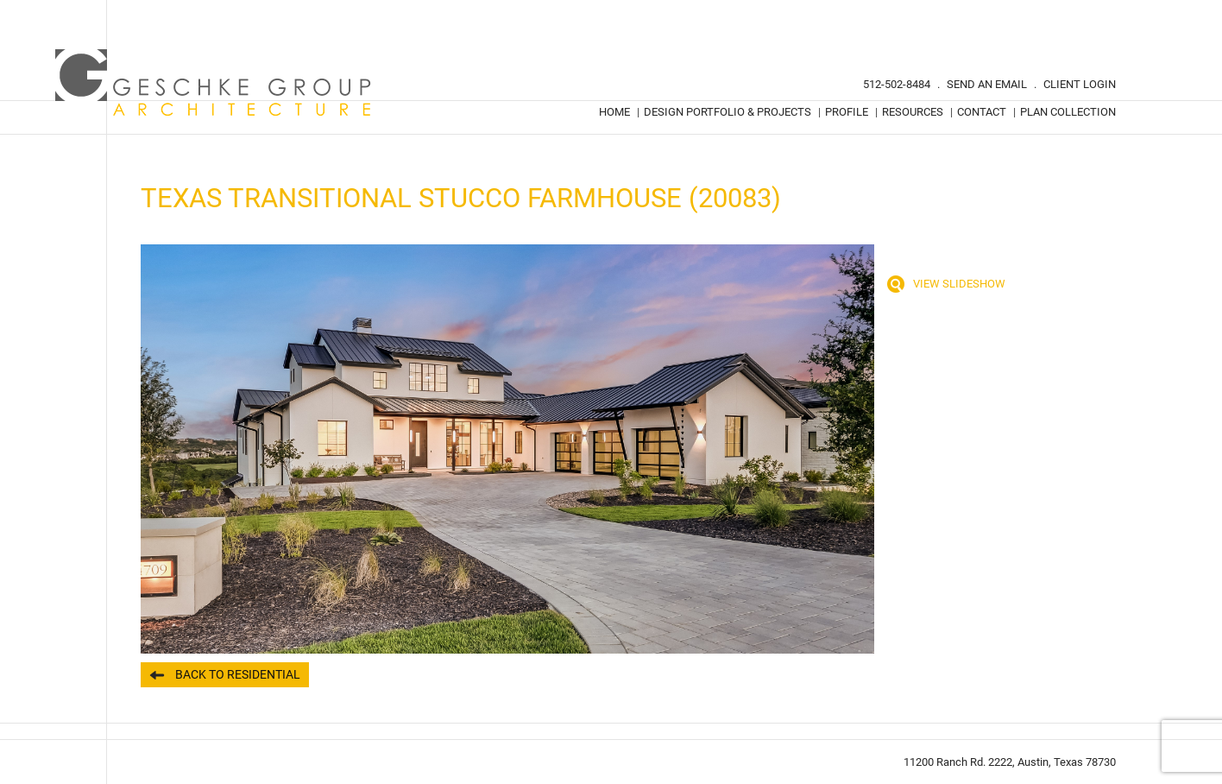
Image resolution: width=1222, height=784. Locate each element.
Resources (912, 111)
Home (614, 111)
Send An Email (987, 84)
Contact (981, 111)
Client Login (1079, 84)
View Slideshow (959, 283)
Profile (846, 111)
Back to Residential (237, 674)
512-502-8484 (896, 84)
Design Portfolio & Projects (727, 111)
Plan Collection (1068, 111)
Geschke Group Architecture (214, 83)
